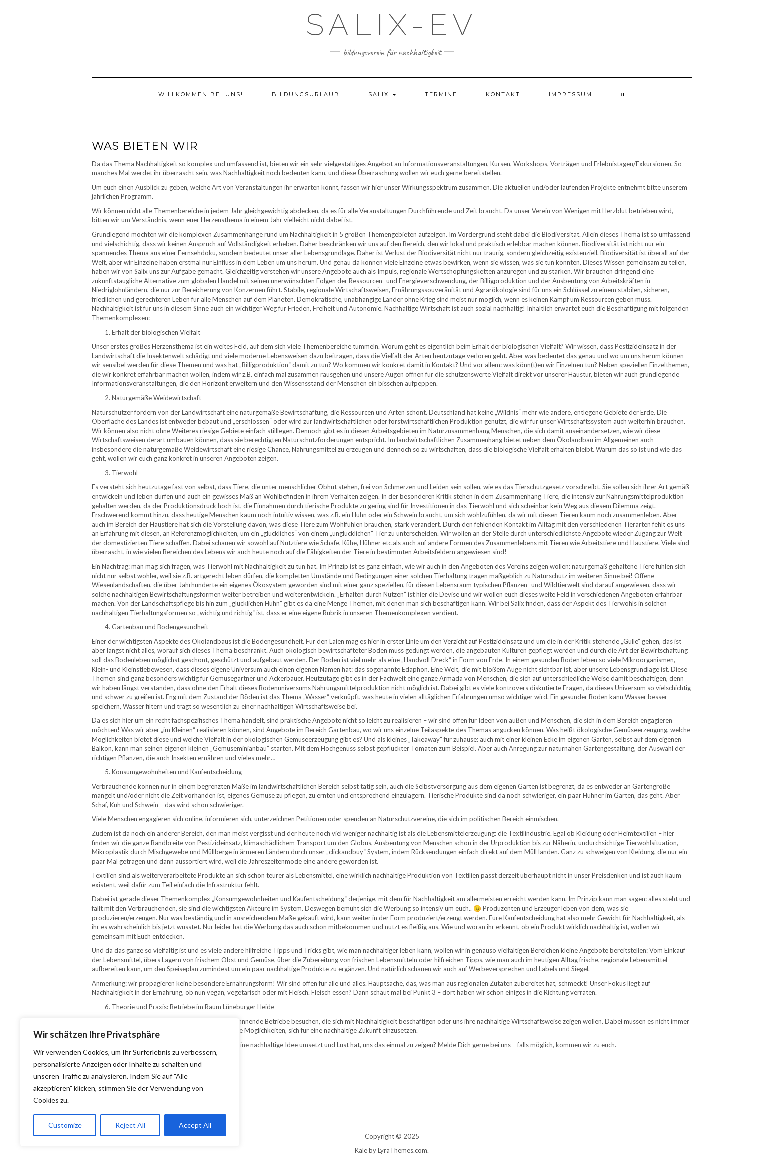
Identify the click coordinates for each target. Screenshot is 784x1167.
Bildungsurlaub (306, 94)
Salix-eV (392, 25)
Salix (382, 94)
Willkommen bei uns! (201, 94)
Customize (65, 1125)
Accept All (195, 1125)
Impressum (570, 94)
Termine (441, 94)
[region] (130, 1082)
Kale (361, 1150)
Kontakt (503, 94)
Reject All (131, 1125)
